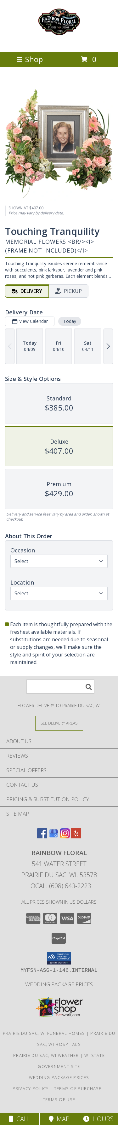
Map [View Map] (59, 1119)
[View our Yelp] (76, 836)
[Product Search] (60, 686)
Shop (29, 59)
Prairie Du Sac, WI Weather (46, 1055)
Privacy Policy (31, 1088)
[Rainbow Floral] (59, 42)
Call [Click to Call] (19, 1119)
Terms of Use (59, 1099)
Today (69, 321)
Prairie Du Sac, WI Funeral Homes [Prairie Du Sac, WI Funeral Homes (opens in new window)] (44, 1033)
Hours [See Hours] (98, 1119)
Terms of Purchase (78, 1088)
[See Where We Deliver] (59, 723)
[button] (59, 958)
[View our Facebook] (42, 836)
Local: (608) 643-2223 (59, 886)
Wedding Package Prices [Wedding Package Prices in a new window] (59, 984)
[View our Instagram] (65, 836)
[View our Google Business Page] (53, 836)
